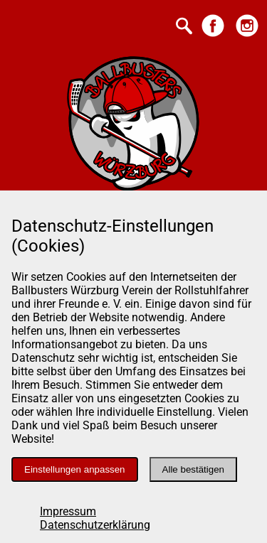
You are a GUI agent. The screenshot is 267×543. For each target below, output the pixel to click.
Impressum (68, 511)
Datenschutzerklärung (95, 525)
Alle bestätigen (193, 469)
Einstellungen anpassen (74, 469)
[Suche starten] (184, 27)
